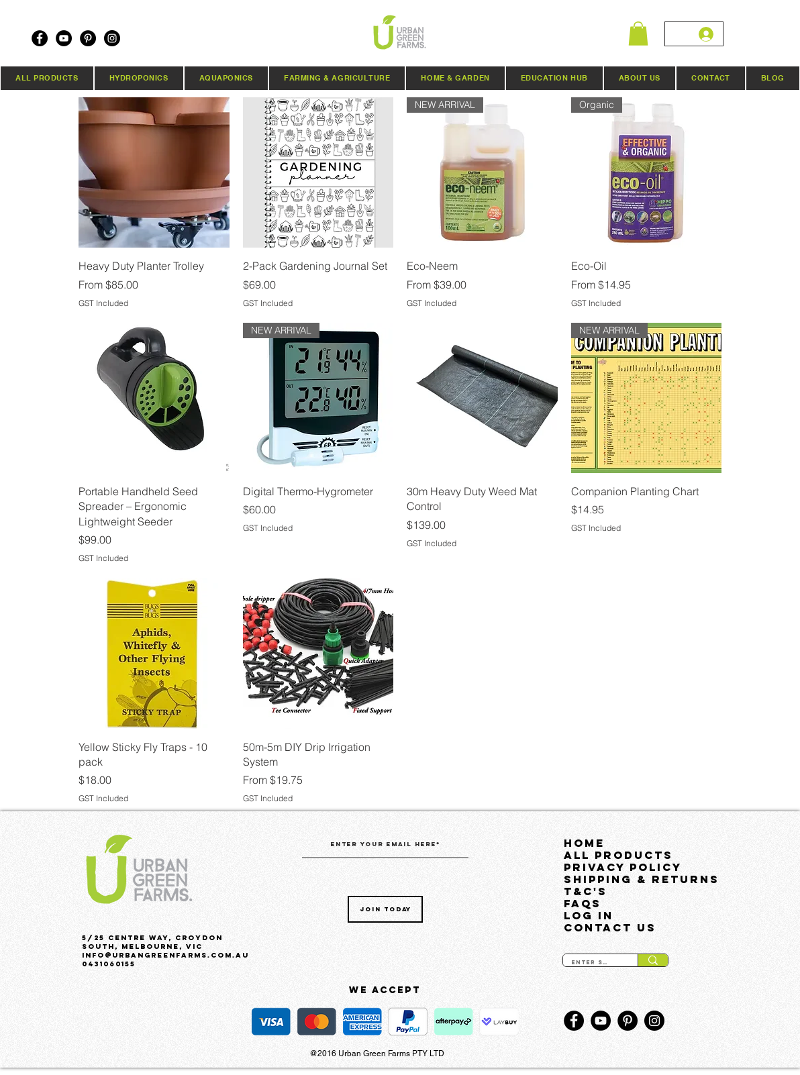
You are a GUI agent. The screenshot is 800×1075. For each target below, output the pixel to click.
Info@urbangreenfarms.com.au (165, 955)
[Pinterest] (88, 38)
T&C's (585, 891)
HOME (584, 843)
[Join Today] (385, 909)
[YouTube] (64, 38)
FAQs (582, 903)
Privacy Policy (623, 867)
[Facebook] (40, 38)
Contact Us (610, 927)
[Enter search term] (590, 963)
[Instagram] (112, 38)
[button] (638, 33)
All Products (618, 855)
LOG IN (588, 915)
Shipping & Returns (631, 879)
